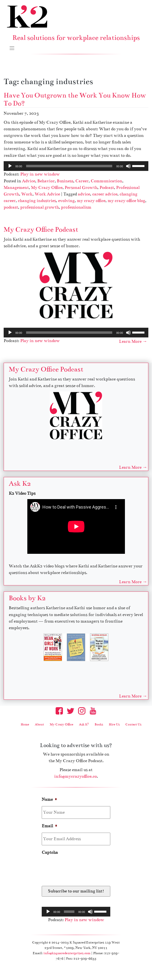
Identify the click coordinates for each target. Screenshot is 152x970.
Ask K (84, 724)
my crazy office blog (126, 200)
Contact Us (133, 724)
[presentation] (79, 868)
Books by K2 (27, 598)
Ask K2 (20, 483)
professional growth (39, 207)
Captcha (50, 852)
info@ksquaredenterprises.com (67, 953)
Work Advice (47, 194)
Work (26, 194)
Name (49, 799)
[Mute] (128, 166)
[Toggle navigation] (12, 48)
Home (25, 724)
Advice (28, 181)
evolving (66, 200)
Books (99, 724)
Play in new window (40, 174)
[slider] (69, 166)
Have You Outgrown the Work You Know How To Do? (75, 99)
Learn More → (133, 341)
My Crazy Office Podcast (41, 229)
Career (82, 181)
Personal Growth (81, 187)
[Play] (10, 166)
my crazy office (91, 200)
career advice (104, 194)
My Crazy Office (46, 187)
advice (84, 194)
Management (16, 187)
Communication (106, 181)
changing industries (37, 200)
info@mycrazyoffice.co (75, 776)
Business (65, 181)
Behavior (46, 181)
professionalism (76, 207)
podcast (11, 207)
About (39, 724)
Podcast (107, 187)
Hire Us (114, 724)
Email (50, 826)
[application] (76, 166)
